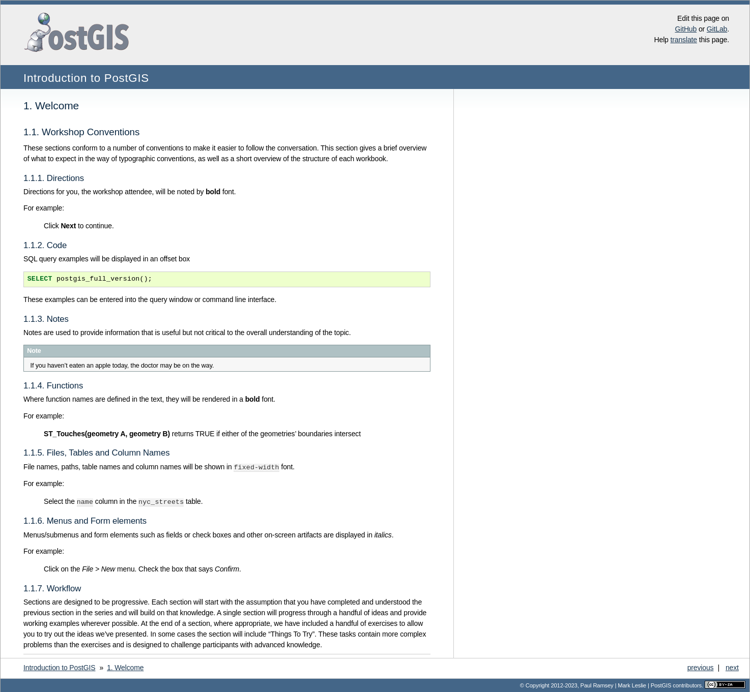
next (732, 667)
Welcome (125, 667)
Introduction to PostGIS (86, 78)
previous (700, 667)
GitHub (686, 29)
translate (684, 40)
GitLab (717, 29)
